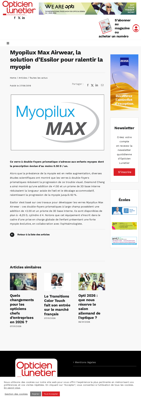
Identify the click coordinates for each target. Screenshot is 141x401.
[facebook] (15, 18)
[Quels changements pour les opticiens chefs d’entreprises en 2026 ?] (23, 274)
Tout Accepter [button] (51, 394)
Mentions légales (85, 362)
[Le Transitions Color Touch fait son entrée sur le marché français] (57, 274)
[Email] (102, 85)
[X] (92, 85)
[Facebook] (88, 85)
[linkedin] (23, 18)
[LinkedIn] (96, 85)
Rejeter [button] (35, 394)
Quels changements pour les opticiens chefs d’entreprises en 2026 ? (22, 308)
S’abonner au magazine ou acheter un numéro (114, 28)
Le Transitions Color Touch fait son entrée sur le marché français (57, 305)
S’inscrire (124, 172)
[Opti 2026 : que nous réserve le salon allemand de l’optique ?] (91, 274)
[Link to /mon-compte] (136, 28)
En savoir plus (12, 387)
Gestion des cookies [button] (16, 394)
